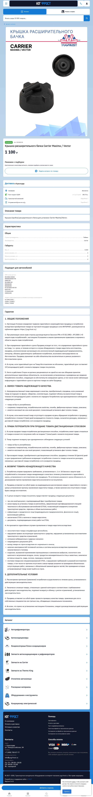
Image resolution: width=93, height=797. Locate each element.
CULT (30, 779)
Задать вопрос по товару (46, 171)
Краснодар (20, 184)
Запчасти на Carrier (10, 24)
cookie (73, 782)
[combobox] (43, 18)
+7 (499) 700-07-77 (12, 752)
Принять (67, 791)
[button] (46, 81)
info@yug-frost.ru (11, 757)
